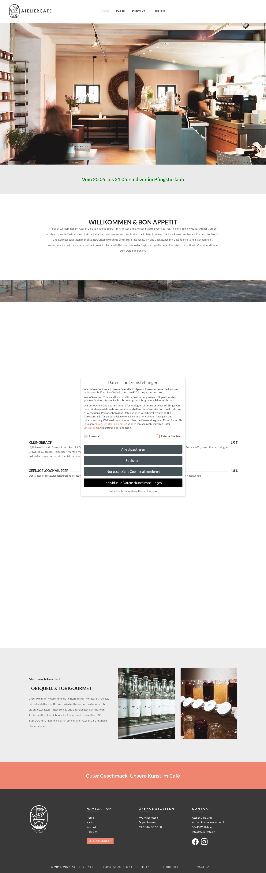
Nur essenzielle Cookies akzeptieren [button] (133, 472)
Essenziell (92, 436)
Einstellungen (92, 427)
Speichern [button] (133, 461)
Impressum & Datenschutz (126, 866)
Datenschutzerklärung (109, 423)
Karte (90, 822)
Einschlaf (203, 866)
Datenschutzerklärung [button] (135, 491)
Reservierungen (100, 840)
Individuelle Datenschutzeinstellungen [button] (133, 483)
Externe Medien (168, 436)
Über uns (92, 831)
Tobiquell (171, 866)
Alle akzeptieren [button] (133, 449)
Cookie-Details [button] (116, 491)
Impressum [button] (152, 491)
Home (90, 817)
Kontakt (91, 827)
